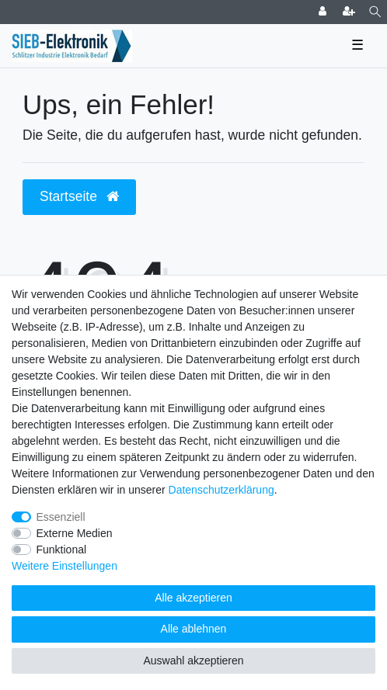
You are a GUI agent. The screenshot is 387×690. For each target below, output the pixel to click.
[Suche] (375, 12)
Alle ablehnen (194, 628)
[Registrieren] (350, 12)
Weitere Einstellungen (64, 566)
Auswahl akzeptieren (193, 660)
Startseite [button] (79, 196)
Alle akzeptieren (193, 597)
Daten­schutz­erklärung (221, 490)
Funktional (62, 549)
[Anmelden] (324, 12)
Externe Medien (75, 533)
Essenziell (61, 517)
